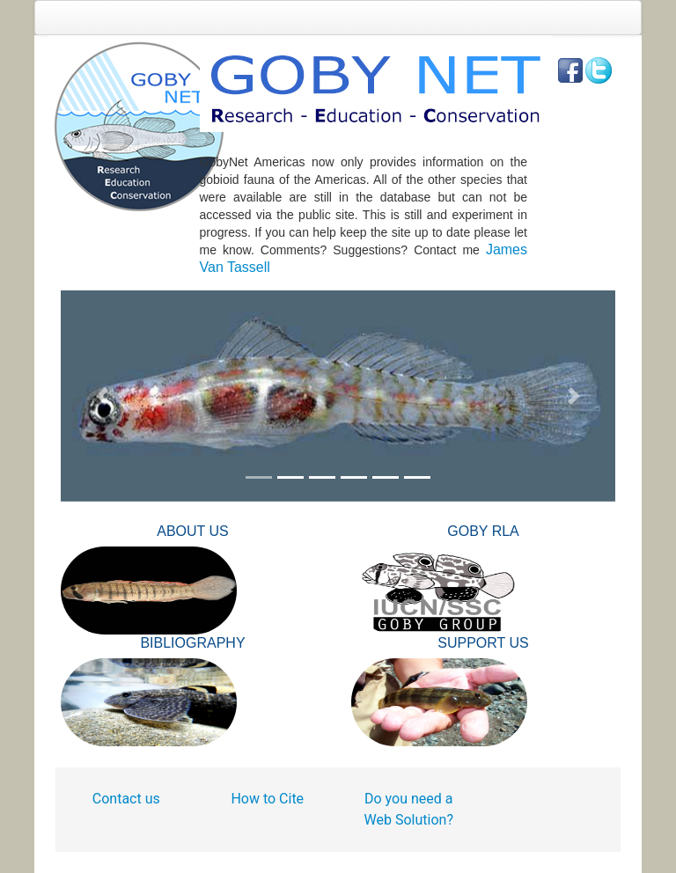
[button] (102, 396)
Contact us (126, 798)
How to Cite (267, 798)
